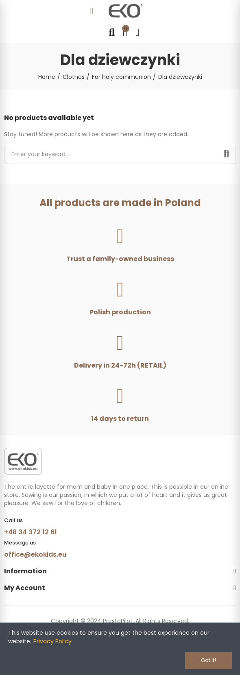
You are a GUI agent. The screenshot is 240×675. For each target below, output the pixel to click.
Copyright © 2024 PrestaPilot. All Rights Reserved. (120, 621)
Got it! (208, 660)
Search (226, 154)
